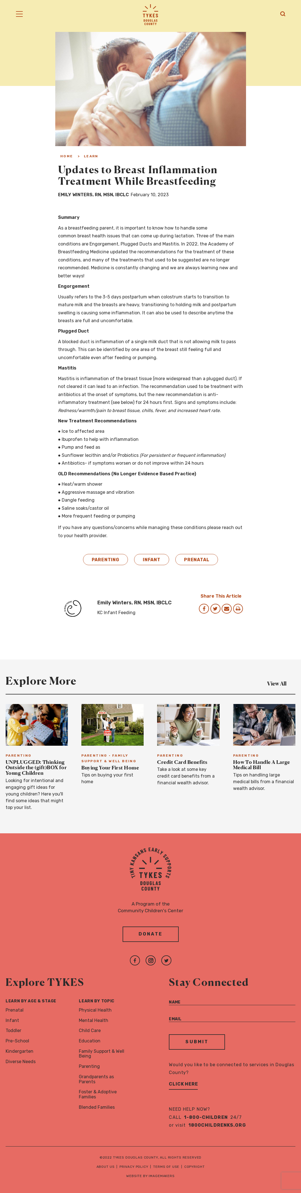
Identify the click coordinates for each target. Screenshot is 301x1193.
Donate (150, 934)
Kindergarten (19, 1051)
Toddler (13, 1030)
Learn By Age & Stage (31, 1001)
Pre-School (17, 1041)
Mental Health (93, 1020)
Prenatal (197, 559)
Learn (91, 156)
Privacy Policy (134, 1167)
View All (281, 683)
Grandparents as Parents (96, 1079)
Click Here (183, 1084)
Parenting (105, 559)
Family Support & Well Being (101, 1054)
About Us (105, 1167)
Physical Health (95, 1010)
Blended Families (97, 1107)
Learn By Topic (96, 1001)
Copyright (194, 1167)
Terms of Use (166, 1167)
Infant (151, 559)
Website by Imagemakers (150, 1176)
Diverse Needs (21, 1061)
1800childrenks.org (217, 1125)
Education (89, 1041)
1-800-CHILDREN (206, 1117)
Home (66, 156)
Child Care (90, 1030)
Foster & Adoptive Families (98, 1094)
